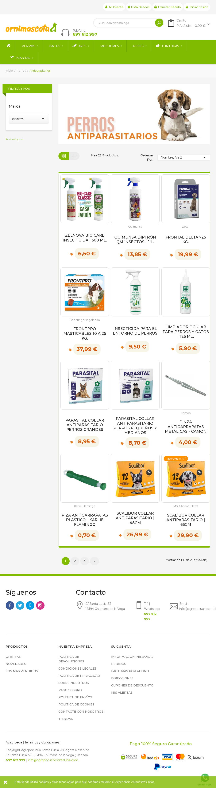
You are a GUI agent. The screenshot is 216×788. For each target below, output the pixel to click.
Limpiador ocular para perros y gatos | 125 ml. (186, 332)
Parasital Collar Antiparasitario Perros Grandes (84, 425)
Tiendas (65, 719)
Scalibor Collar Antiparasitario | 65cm (185, 520)
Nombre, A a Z (184, 157)
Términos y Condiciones (41, 742)
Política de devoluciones (71, 659)
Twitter (20, 605)
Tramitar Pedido (167, 7)
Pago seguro (70, 690)
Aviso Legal (14, 742)
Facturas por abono (130, 671)
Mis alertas (121, 692)
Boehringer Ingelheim (85, 320)
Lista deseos (139, 7)
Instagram (40, 605)
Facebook (10, 605)
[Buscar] (128, 22)
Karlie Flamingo (84, 506)
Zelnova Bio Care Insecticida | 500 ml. (85, 237)
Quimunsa (135, 226)
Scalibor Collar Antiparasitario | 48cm (135, 518)
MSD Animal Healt (185, 506)
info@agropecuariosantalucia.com (53, 760)
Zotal (185, 226)
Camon (186, 413)
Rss (30, 605)
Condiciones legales (77, 668)
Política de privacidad (79, 676)
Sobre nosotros (73, 683)
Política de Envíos (75, 697)
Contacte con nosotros (80, 711)
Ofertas (13, 657)
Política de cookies (76, 704)
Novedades (16, 664)
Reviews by (14, 139)
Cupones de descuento (132, 685)
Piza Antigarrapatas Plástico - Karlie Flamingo (85, 520)
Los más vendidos (22, 671)
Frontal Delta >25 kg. (186, 239)
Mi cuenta (114, 7)
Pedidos (118, 664)
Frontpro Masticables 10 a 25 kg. (84, 333)
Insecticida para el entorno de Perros (135, 330)
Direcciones (122, 678)
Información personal (132, 657)
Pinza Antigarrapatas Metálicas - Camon (186, 427)
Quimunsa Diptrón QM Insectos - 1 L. (135, 239)
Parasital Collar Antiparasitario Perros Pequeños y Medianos (135, 425)
